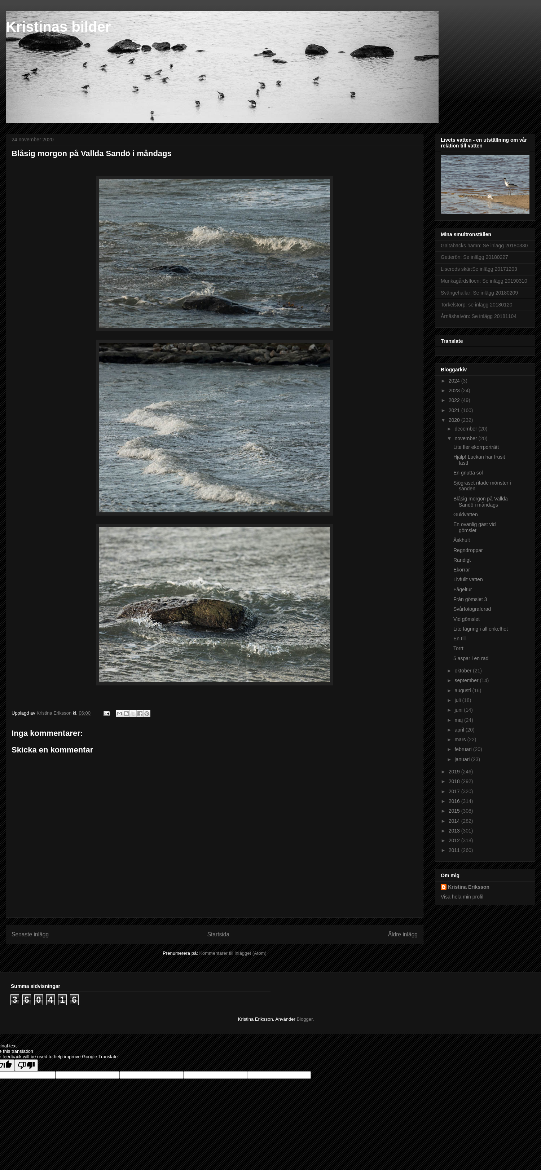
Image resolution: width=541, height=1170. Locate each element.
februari (463, 749)
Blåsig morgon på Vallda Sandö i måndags (480, 502)
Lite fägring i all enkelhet (480, 629)
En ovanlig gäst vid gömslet (474, 527)
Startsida (218, 934)
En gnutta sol (468, 473)
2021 (455, 410)
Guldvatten (465, 514)
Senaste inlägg (30, 934)
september (467, 680)
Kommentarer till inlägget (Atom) (232, 953)
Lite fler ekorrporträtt (476, 447)
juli (458, 700)
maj (459, 720)
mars (460, 739)
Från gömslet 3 (470, 599)
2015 (455, 811)
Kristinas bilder (58, 27)
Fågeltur (462, 589)
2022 (455, 400)
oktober (463, 671)
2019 (455, 771)
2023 (455, 390)
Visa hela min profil (462, 897)
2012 (455, 840)
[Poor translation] (26, 1065)
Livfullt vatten (468, 579)
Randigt (462, 560)
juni (459, 710)
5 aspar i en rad (470, 658)
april (459, 730)
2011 (455, 850)
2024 (455, 381)
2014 (455, 821)
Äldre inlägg (403, 934)
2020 (455, 420)
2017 (455, 791)
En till (459, 638)
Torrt (458, 648)
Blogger (304, 1019)
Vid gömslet (466, 619)
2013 (455, 831)
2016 (455, 801)
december (466, 429)
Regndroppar (468, 550)
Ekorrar (461, 570)
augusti (463, 690)
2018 (455, 781)
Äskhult (461, 540)
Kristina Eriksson (468, 887)
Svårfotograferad (472, 609)
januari (462, 759)
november (466, 438)
